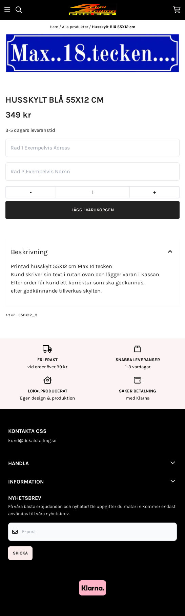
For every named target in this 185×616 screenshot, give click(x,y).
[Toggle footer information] (174, 462)
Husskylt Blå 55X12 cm (113, 26)
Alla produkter (75, 26)
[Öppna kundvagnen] (176, 10)
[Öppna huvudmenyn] (7, 10)
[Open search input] (19, 9)
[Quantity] (93, 192)
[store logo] (92, 9)
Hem (54, 26)
